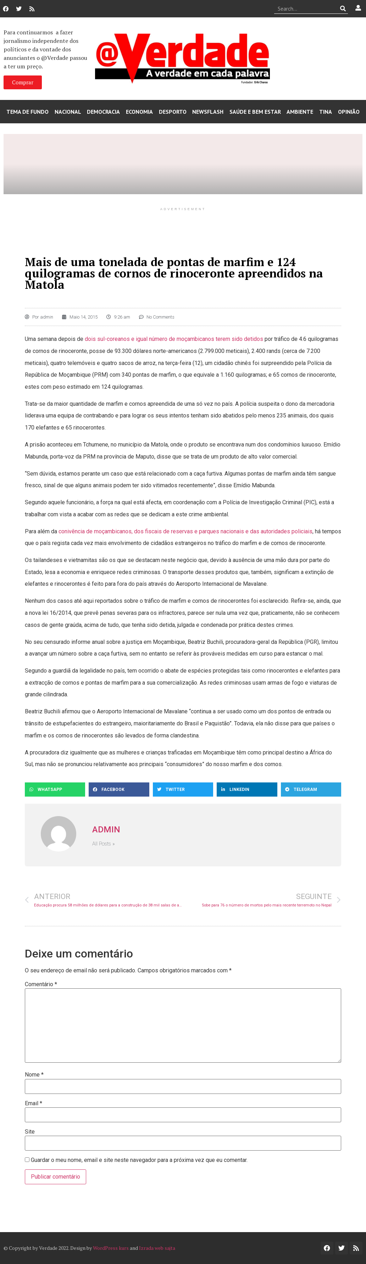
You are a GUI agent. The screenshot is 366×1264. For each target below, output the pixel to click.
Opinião (349, 111)
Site (30, 1132)
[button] (55, 789)
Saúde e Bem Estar (255, 111)
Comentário (41, 984)
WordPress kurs (111, 1248)
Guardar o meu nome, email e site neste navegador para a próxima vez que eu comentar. (139, 1160)
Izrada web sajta (157, 1248)
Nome (34, 1075)
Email (33, 1103)
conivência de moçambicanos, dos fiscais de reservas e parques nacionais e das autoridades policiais (185, 531)
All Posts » (103, 844)
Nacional (68, 111)
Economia (139, 111)
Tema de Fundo (27, 111)
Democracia (103, 111)
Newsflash (207, 111)
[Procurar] (343, 8)
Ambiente (300, 111)
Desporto (173, 111)
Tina (325, 111)
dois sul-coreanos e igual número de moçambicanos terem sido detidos (174, 339)
